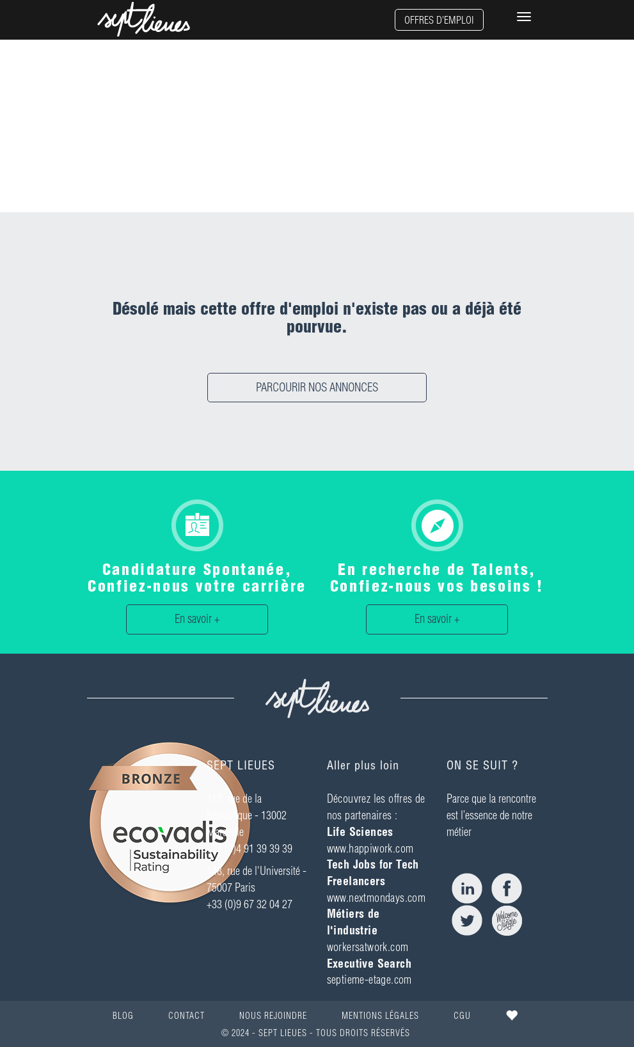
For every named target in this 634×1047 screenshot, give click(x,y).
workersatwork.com (368, 947)
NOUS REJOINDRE (273, 1015)
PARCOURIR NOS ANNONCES (317, 387)
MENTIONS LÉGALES (380, 1015)
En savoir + (197, 618)
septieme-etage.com (369, 979)
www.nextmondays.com (376, 897)
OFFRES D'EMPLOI (439, 19)
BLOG (123, 1015)
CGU (462, 1015)
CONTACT (186, 1015)
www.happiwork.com (370, 848)
